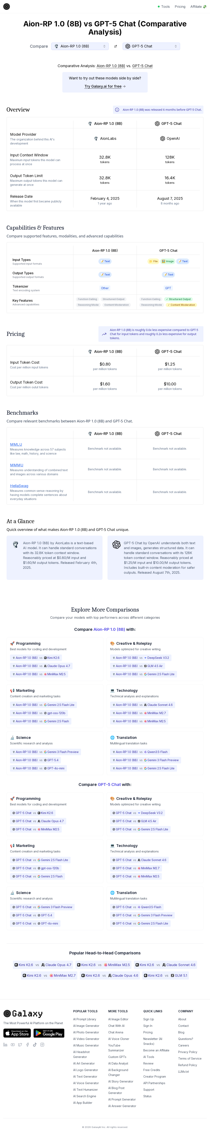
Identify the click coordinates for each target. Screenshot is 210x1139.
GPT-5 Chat (142, 66)
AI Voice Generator (86, 1083)
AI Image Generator (86, 1025)
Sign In (147, 1025)
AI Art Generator (84, 1063)
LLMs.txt (183, 1071)
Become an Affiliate (156, 1050)
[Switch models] (115, 46)
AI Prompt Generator (122, 1099)
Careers (183, 1045)
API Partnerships (154, 1083)
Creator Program (154, 1076)
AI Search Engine (84, 1096)
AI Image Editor (118, 1019)
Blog (181, 1032)
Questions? (185, 1039)
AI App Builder (82, 1102)
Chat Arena (115, 1032)
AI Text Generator (85, 1076)
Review (148, 1063)
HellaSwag (19, 486)
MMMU (16, 465)
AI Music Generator (86, 1045)
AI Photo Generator (86, 1032)
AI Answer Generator (122, 1106)
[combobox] (80, 46)
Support (148, 1089)
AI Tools (148, 1057)
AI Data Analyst (118, 1063)
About (182, 1019)
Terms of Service (190, 1058)
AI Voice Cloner (118, 1039)
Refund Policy (187, 1065)
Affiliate (198, 6)
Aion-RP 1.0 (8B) (111, 66)
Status (147, 1096)
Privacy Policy (187, 1052)
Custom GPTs (117, 1057)
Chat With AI (116, 1025)
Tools (165, 7)
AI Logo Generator (85, 1070)
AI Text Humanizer (85, 1089)
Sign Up (148, 1019)
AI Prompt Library (84, 1019)
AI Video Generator (86, 1039)
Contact (183, 1025)
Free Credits (151, 1070)
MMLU (16, 444)
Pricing (180, 7)
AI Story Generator (120, 1081)
